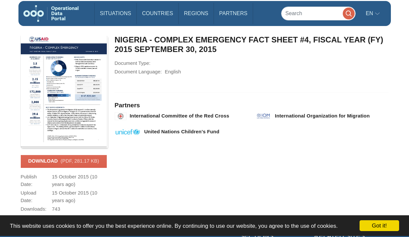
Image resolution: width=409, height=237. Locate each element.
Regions (196, 13)
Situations (115, 13)
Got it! (379, 226)
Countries (157, 13)
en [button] (370, 13)
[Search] (318, 13)
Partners (233, 13)
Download (63, 161)
